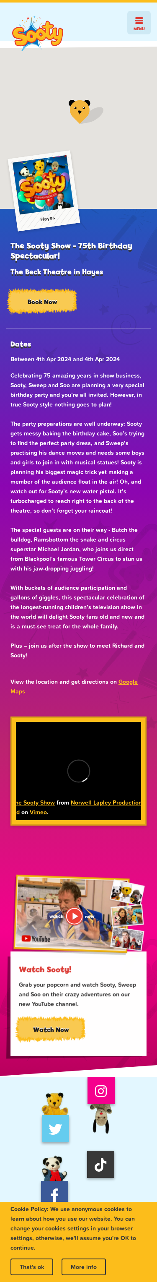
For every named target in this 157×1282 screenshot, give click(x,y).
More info (84, 1267)
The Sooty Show (33, 802)
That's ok (32, 1267)
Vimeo (38, 812)
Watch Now (51, 1030)
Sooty (37, 33)
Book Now (42, 301)
